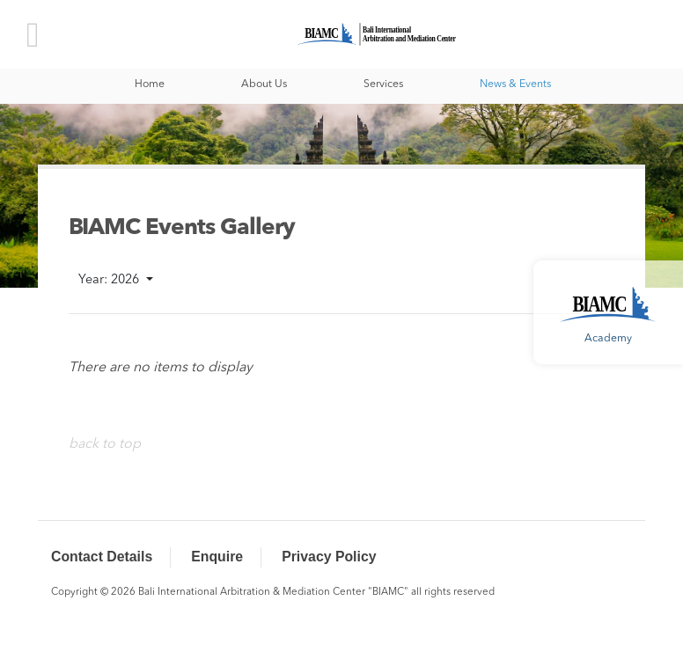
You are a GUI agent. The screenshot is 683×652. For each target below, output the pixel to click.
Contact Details (101, 556)
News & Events (515, 84)
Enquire (217, 556)
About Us (264, 84)
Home (150, 84)
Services (383, 84)
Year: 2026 (110, 280)
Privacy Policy (329, 556)
